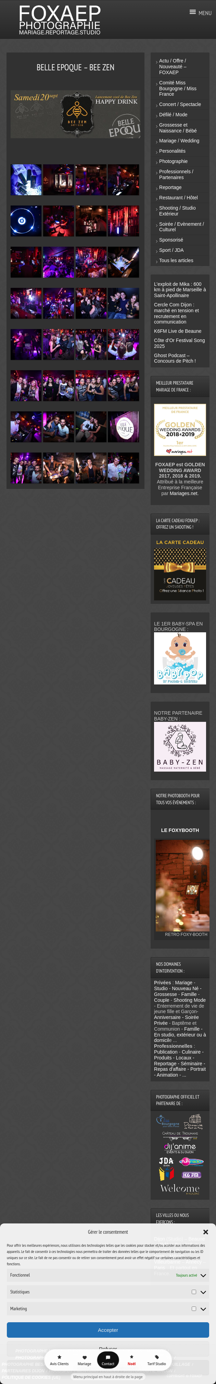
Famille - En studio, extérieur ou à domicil (180, 1034)
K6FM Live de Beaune (178, 331)
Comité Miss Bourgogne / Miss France (177, 88)
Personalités (172, 151)
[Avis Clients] (59, 1360)
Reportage (170, 187)
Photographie (173, 161)
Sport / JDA (171, 250)
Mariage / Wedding (179, 140)
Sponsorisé (171, 240)
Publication (166, 1052)
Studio (161, 988)
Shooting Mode (190, 1000)
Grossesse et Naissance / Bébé (178, 127)
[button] (205, 1232)
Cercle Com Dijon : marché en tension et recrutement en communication (176, 313)
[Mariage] (85, 1360)
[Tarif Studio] (156, 1360)
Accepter (108, 1330)
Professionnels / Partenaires (176, 174)
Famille (188, 994)
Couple (161, 1000)
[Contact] (108, 1360)
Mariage (184, 982)
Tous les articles (176, 260)
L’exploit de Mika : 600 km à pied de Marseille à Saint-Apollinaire (180, 289)
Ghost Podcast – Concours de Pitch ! (175, 358)
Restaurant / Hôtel (178, 197)
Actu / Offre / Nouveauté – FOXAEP (172, 66)
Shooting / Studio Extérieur (177, 210)
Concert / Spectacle (180, 104)
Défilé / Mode (173, 114)
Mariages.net (184, 493)
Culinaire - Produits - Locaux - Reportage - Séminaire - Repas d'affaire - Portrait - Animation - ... (180, 1063)
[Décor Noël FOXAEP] (132, 1360)
